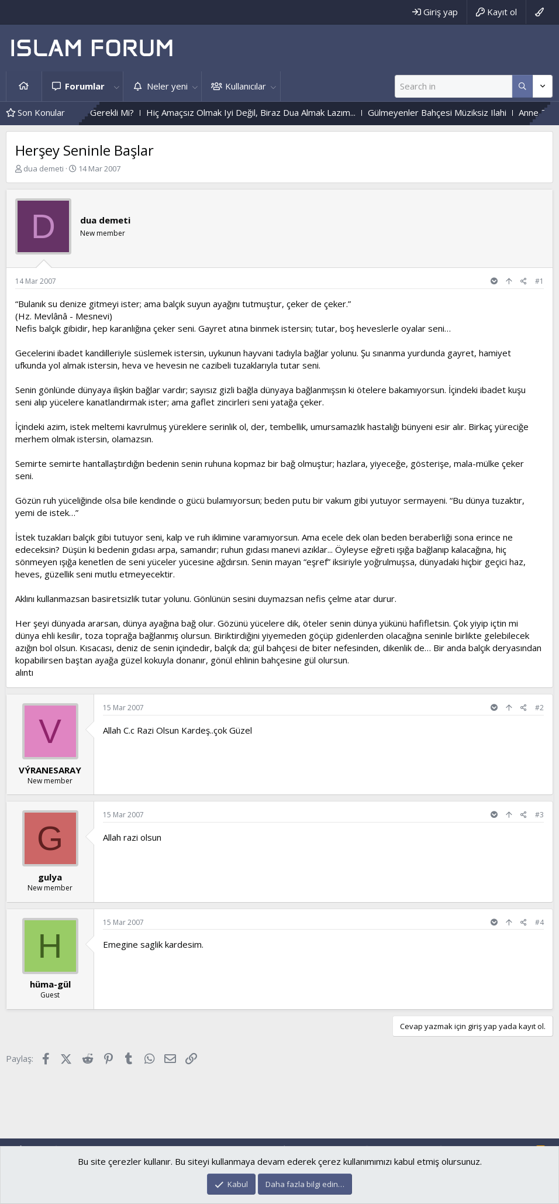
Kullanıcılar (245, 86)
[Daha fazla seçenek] (522, 86)
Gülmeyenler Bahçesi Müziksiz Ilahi (453, 112)
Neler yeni (167, 86)
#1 (539, 281)
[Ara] (453, 86)
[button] (116, 86)
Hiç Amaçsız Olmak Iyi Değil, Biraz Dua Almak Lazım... (267, 112)
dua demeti (43, 168)
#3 (539, 815)
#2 (539, 708)
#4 (539, 922)
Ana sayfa (24, 86)
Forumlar (85, 86)
